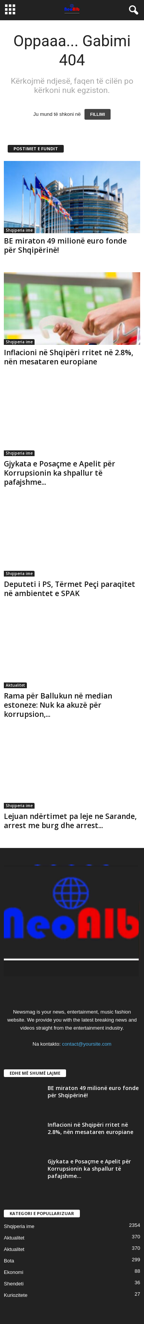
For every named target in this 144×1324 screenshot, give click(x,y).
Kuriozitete (15, 1295)
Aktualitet (15, 685)
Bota (9, 1261)
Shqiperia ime (19, 230)
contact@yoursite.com (86, 1044)
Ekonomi (13, 1272)
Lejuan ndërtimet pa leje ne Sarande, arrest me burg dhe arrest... (70, 820)
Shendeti (13, 1284)
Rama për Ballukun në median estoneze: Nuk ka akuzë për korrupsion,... (58, 705)
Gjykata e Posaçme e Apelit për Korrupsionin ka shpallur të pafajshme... (59, 473)
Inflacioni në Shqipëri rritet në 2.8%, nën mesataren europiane (68, 357)
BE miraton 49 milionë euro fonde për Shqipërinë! (65, 245)
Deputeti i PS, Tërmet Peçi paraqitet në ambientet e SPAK (69, 588)
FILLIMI (97, 114)
